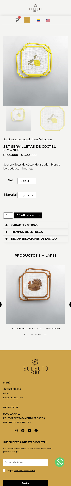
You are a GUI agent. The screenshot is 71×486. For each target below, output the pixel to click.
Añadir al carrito (28, 215)
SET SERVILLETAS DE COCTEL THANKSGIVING (35, 328)
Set (10, 180)
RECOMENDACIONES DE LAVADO (34, 238)
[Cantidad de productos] (8, 215)
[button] (27, 20)
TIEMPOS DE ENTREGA (27, 231)
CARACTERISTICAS (24, 225)
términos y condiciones (24, 470)
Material (10, 194)
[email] (25, 462)
